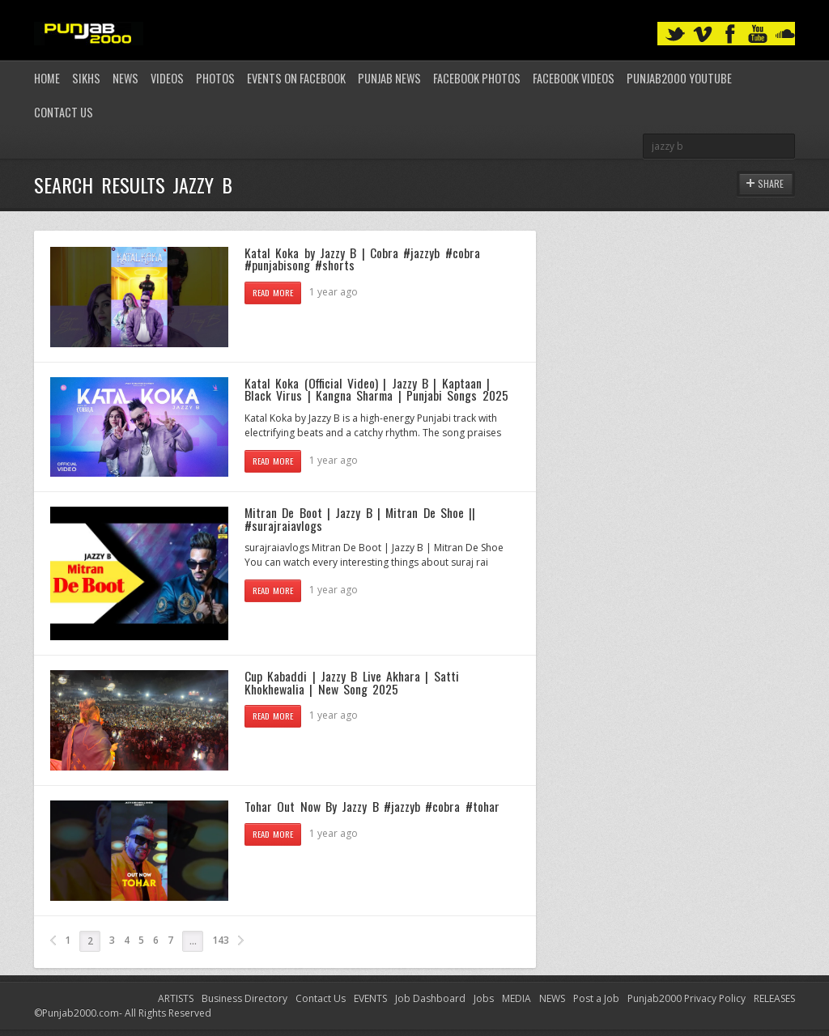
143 (220, 940)
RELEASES (774, 998)
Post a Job (596, 998)
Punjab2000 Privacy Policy (686, 998)
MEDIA (516, 998)
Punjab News (389, 78)
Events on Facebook (296, 78)
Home (47, 78)
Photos (215, 78)
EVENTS (370, 998)
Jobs (484, 998)
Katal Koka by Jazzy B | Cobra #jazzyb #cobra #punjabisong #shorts (362, 259)
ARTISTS (175, 998)
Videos (167, 78)
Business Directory (244, 998)
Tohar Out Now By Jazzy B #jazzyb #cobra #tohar (372, 806)
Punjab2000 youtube (679, 78)
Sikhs (86, 78)
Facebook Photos (477, 78)
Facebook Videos (573, 78)
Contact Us (63, 112)
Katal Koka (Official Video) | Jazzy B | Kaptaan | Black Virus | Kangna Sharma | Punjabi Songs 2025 (376, 389)
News (125, 78)
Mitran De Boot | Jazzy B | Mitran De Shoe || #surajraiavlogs (359, 519)
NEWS (552, 998)
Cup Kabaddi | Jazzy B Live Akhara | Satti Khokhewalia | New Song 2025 (351, 682)
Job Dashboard (430, 998)
